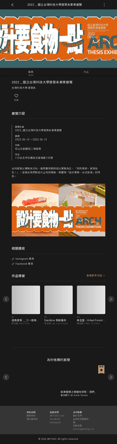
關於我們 (77, 415)
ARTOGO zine (57, 415)
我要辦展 (77, 425)
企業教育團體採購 (81, 421)
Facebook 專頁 (22, 263)
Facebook (55, 419)
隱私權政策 (32, 419)
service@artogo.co (83, 429)
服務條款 (31, 415)
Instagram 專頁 (23, 258)
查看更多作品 (94, 275)
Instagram (55, 422)
